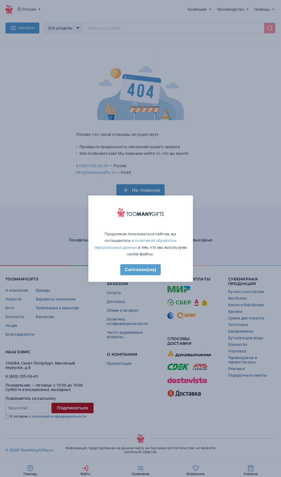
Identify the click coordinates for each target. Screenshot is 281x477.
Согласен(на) (140, 269)
